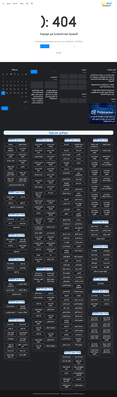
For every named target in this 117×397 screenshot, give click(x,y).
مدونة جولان (66, 269)
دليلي (79, 154)
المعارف (66, 228)
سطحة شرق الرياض (106, 157)
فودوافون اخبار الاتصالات (78, 374)
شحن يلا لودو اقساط (38, 163)
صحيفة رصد (78, 334)
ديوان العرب (78, 265)
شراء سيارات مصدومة (10, 179)
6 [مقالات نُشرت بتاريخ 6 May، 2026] (10, 81)
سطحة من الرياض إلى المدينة (106, 204)
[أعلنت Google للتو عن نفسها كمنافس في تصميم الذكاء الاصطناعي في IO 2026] (64, 87)
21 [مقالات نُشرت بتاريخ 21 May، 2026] (7, 89)
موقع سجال (66, 273)
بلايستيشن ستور (50, 238)
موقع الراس (66, 281)
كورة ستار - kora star (22, 339)
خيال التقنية (66, 173)
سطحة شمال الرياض (94, 151)
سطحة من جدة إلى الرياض (106, 195)
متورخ (66, 213)
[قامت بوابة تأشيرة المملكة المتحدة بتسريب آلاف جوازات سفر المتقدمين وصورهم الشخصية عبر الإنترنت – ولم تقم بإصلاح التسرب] (73, 76)
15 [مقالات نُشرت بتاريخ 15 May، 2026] (3, 85)
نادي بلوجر (66, 203)
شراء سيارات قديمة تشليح (16, 185)
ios (3, 3)
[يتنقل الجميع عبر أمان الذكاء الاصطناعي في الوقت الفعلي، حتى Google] (82, 82)
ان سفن (66, 169)
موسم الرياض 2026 (66, 386)
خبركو (79, 163)
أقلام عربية (78, 269)
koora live (94, 255)
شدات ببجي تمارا (38, 145)
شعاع (66, 260)
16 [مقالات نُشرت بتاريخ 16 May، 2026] (26, 89)
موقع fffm (78, 345)
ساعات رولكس (106, 230)
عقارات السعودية (10, 285)
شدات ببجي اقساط (50, 145)
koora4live (106, 255)
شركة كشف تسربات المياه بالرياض (107, 338)
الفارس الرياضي (10, 312)
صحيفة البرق (79, 312)
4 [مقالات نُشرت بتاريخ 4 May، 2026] (18, 81)
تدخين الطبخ (66, 304)
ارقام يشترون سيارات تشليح (23, 179)
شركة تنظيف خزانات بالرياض (94, 337)
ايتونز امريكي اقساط (38, 207)
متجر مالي (66, 158)
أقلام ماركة (106, 234)
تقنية (66, 373)
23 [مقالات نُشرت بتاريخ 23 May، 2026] (26, 93)
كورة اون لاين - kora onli (22, 333)
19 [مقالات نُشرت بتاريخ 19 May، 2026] (14, 89)
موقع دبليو (66, 277)
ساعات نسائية (94, 230)
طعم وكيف (78, 242)
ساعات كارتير (94, 226)
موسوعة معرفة (79, 339)
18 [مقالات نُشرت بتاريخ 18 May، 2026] (18, 89)
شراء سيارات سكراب (10, 167)
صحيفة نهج (78, 199)
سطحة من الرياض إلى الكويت (106, 212)
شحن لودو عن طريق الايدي (38, 228)
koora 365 (22, 355)
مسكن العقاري (16, 294)
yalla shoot (94, 299)
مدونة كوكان (66, 193)
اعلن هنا (66, 144)
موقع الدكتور (78, 304)
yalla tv (22, 203)
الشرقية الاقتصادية (66, 184)
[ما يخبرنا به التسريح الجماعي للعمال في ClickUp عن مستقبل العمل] (64, 76)
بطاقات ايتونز (38, 233)
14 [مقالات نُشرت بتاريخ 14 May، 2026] (7, 85)
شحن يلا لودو (51, 227)
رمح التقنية (78, 238)
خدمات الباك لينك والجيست (38, 274)
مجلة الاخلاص (66, 338)
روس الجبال (66, 265)
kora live (106, 299)
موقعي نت (78, 277)
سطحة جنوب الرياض (22, 161)
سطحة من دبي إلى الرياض (94, 188)
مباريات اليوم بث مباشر (100, 271)
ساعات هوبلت (100, 238)
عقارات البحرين (10, 290)
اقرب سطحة (106, 150)
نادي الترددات (66, 224)
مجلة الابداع (78, 224)
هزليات (79, 295)
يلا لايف (22, 197)
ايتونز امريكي (38, 156)
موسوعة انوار (78, 256)
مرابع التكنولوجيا (78, 174)
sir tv (10, 223)
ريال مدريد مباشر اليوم (22, 240)
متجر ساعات (94, 234)
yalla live (16, 251)
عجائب (79, 209)
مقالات (21, 3)
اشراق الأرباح (66, 256)
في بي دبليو (78, 299)
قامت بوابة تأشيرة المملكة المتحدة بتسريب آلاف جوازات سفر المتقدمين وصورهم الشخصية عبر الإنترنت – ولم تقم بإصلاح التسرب (37, 96)
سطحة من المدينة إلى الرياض (94, 204)
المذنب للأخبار (78, 281)
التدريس (78, 379)
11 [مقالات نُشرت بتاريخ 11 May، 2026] (18, 85)
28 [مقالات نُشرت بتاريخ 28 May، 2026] (7, 93)
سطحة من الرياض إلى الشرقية (94, 180)
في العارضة (10, 268)
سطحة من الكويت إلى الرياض (94, 212)
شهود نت (66, 242)
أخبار (27, 3)
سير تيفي (22, 223)
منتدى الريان (66, 345)
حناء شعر (38, 249)
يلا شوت (106, 259)
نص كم (78, 158)
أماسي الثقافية (78, 214)
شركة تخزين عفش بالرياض (107, 325)
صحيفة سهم (78, 326)
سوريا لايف (10, 338)
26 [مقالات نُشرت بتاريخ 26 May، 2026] (14, 93)
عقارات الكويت (22, 284)
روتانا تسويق (66, 219)
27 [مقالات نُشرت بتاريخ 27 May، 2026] (11, 93)
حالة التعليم (66, 291)
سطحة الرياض (107, 144)
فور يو (38, 213)
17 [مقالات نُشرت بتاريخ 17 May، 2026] (22, 89)
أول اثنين (66, 299)
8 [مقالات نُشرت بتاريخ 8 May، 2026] (3, 81)
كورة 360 (94, 263)
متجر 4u (50, 193)
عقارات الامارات (22, 290)
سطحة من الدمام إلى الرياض (94, 196)
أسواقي (66, 189)
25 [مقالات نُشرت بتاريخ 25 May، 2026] (18, 93)
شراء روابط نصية (79, 362)
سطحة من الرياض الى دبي (106, 187)
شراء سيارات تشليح (22, 173)
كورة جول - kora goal (10, 333)
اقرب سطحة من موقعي (94, 145)
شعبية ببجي (51, 233)
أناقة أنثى (66, 209)
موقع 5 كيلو (66, 154)
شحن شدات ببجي (50, 220)
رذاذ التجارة (66, 238)
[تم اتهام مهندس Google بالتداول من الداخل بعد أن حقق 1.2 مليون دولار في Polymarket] (82, 76)
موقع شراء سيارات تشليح (10, 173)
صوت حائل (66, 308)
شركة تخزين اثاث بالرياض (106, 319)
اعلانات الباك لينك (66, 368)
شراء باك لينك (79, 357)
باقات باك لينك (66, 361)
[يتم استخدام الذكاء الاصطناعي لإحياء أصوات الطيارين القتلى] (64, 82)
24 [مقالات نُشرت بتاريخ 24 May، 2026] (22, 93)
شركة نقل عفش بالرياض (94, 319)
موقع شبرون (66, 312)
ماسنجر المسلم (66, 321)
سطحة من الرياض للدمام (107, 179)
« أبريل (26, 102)
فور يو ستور (38, 187)
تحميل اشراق (78, 234)
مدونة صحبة (79, 250)
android (15, 3)
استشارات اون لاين (78, 229)
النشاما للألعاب (66, 285)
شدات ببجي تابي (38, 151)
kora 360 (94, 267)
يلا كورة (16, 272)
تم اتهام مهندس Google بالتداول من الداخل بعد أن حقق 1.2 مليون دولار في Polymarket (103, 119)
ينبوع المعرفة (78, 291)
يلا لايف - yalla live (22, 345)
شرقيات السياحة (66, 251)
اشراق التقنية (78, 169)
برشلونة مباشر (38, 297)
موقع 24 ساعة (66, 164)
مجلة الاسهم (66, 179)
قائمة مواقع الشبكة (53, 393)
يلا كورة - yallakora (10, 345)
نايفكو (66, 334)
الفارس (78, 273)
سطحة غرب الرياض (94, 157)
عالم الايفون (78, 189)
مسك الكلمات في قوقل (78, 145)
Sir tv (22, 219)
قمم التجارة (78, 316)
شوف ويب (78, 179)
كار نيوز (66, 199)
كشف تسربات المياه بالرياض (106, 345)
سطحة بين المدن (22, 149)
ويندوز (8, 3)
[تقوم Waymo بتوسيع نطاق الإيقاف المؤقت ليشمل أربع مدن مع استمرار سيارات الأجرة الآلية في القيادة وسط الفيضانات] (82, 87)
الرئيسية (58, 52)
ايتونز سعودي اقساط (50, 163)
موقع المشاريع (78, 286)
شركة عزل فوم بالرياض (94, 331)
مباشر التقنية (66, 246)
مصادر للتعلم (10, 306)
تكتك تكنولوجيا (78, 194)
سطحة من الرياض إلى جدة (106, 163)
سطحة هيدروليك (10, 149)
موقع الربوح (78, 308)
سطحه (10, 144)
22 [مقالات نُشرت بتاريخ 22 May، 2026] (3, 89)
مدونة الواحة (66, 316)
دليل (66, 330)
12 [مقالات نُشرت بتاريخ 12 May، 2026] (14, 85)
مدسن (79, 219)
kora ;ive (23, 351)
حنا (51, 255)
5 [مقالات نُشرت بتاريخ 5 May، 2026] (14, 81)
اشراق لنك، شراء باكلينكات (78, 368)
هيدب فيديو (66, 234)
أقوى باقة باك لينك (38, 280)
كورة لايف (106, 251)
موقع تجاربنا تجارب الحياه (50, 280)
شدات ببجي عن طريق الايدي (38, 194)
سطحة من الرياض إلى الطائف (94, 172)
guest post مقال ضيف (50, 274)
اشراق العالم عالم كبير (66, 380)
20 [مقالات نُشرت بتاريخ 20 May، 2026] (11, 89)
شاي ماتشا (50, 259)
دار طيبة (66, 326)
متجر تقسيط (38, 174)
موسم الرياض (79, 385)
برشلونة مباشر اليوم (10, 240)
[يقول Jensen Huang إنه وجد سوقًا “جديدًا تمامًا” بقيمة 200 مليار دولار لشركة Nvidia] (73, 87)
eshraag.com (36, 393)
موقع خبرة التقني (78, 204)
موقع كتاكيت (78, 330)
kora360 (94, 251)
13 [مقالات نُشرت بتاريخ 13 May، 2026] (10, 85)
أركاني (79, 246)
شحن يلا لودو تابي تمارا (38, 201)
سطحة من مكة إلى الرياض (106, 172)
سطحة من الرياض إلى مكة (94, 164)
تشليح (23, 166)
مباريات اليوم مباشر (94, 304)
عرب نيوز (78, 183)
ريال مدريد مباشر (50, 304)
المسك (66, 295)
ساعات (106, 226)
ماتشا (38, 255)
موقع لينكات (78, 320)
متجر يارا (78, 260)
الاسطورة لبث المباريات (16, 207)
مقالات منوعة (22, 312)
